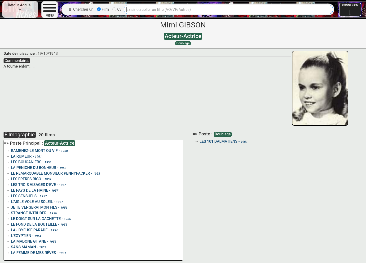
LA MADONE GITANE (28, 241)
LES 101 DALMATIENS (219, 141)
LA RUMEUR (21, 156)
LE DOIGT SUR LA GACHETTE (36, 218)
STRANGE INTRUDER (29, 213)
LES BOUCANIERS (26, 162)
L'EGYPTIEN (21, 235)
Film (103, 9)
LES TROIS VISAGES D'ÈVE (33, 184)
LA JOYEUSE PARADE (29, 230)
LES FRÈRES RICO (26, 179)
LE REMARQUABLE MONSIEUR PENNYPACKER (50, 173)
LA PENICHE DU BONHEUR (33, 167)
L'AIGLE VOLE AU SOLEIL (32, 201)
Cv (116, 9)
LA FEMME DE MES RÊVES (33, 252)
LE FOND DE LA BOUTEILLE (34, 224)
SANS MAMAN (23, 247)
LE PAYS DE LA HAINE (29, 190)
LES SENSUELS (24, 196)
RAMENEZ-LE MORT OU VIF (34, 150)
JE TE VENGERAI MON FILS (34, 207)
